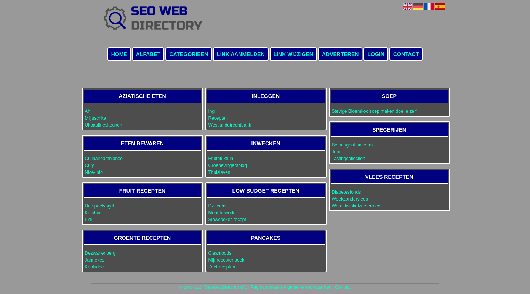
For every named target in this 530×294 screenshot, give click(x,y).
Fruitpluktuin (220, 158)
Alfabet (148, 54)
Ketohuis (94, 212)
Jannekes (94, 260)
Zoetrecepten (221, 267)
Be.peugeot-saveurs (352, 145)
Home (119, 54)
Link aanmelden (240, 54)
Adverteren (340, 54)
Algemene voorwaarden (307, 287)
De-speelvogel (99, 206)
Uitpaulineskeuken (103, 125)
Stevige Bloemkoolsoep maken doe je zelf (374, 111)
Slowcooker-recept (227, 219)
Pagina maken (265, 287)
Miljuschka (95, 118)
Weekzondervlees (350, 199)
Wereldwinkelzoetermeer (357, 206)
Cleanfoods (220, 253)
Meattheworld (222, 212)
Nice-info (94, 172)
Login (375, 54)
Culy (89, 165)
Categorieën (188, 54)
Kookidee (94, 267)
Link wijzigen (293, 54)
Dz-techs (217, 206)
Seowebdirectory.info (226, 287)
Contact (406, 54)
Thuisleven (219, 172)
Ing (211, 111)
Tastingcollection (348, 158)
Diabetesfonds (346, 192)
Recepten (218, 118)
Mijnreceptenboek (226, 260)
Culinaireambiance (104, 158)
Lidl (88, 219)
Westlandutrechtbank (229, 125)
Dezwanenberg (100, 253)
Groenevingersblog (227, 165)
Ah (88, 111)
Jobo (337, 151)
